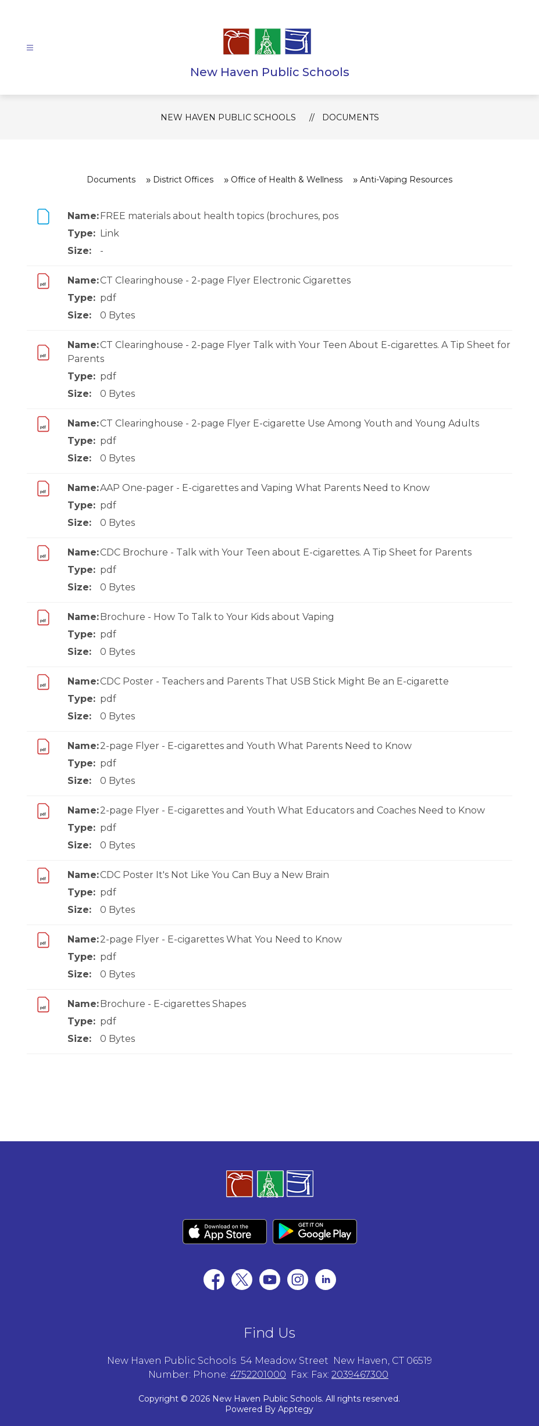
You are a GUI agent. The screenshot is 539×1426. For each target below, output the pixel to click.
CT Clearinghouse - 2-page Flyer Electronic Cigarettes (225, 280)
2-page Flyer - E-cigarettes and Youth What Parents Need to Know (256, 745)
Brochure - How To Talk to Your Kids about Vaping (217, 616)
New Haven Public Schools (228, 117)
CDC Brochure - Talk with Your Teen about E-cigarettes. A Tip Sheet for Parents (286, 552)
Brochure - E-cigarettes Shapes (173, 1003)
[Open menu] (30, 48)
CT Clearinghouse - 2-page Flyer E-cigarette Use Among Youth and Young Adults (289, 423)
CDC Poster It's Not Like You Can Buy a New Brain (214, 874)
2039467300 (359, 1374)
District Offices (183, 179)
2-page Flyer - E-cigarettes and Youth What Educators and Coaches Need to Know (292, 810)
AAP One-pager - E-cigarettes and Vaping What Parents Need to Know (265, 487)
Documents (350, 117)
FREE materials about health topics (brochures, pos (219, 215)
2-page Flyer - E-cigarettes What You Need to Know (221, 939)
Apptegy (295, 1409)
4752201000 (258, 1374)
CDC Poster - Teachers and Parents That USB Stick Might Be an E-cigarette (274, 681)
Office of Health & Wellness (286, 179)
